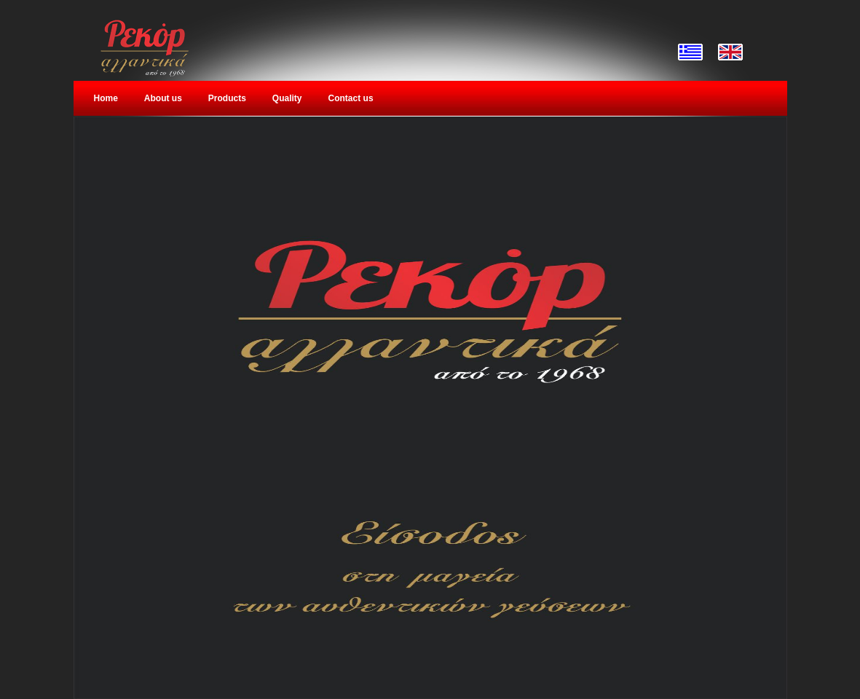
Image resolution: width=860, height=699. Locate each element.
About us (163, 98)
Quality (287, 98)
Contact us (351, 98)
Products (227, 98)
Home (106, 98)
